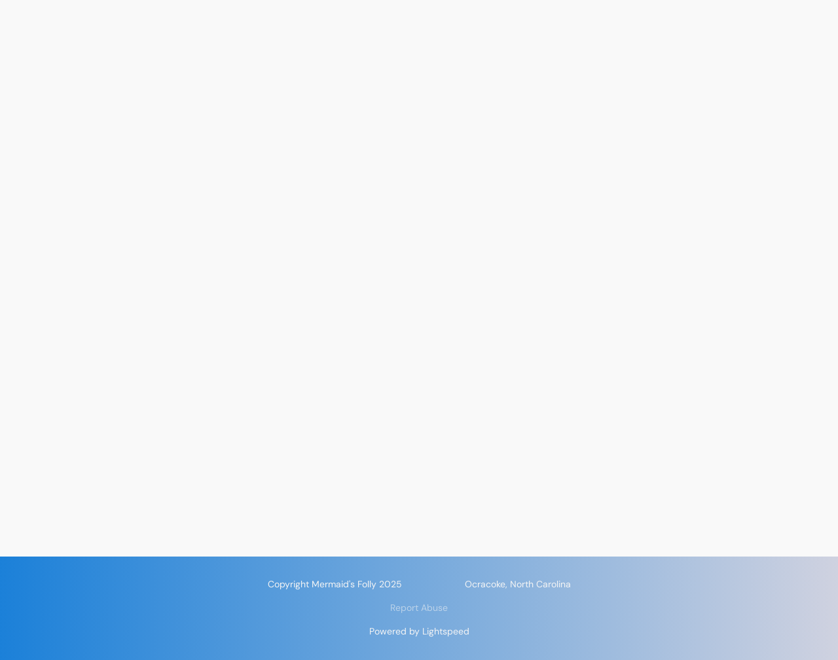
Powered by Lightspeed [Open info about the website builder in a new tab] (419, 631)
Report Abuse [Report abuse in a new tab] (419, 608)
